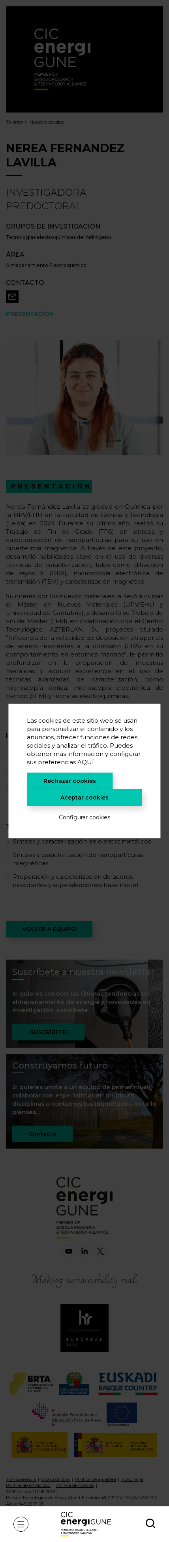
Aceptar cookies (84, 797)
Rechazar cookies (69, 780)
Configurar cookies (84, 817)
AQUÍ (85, 762)
